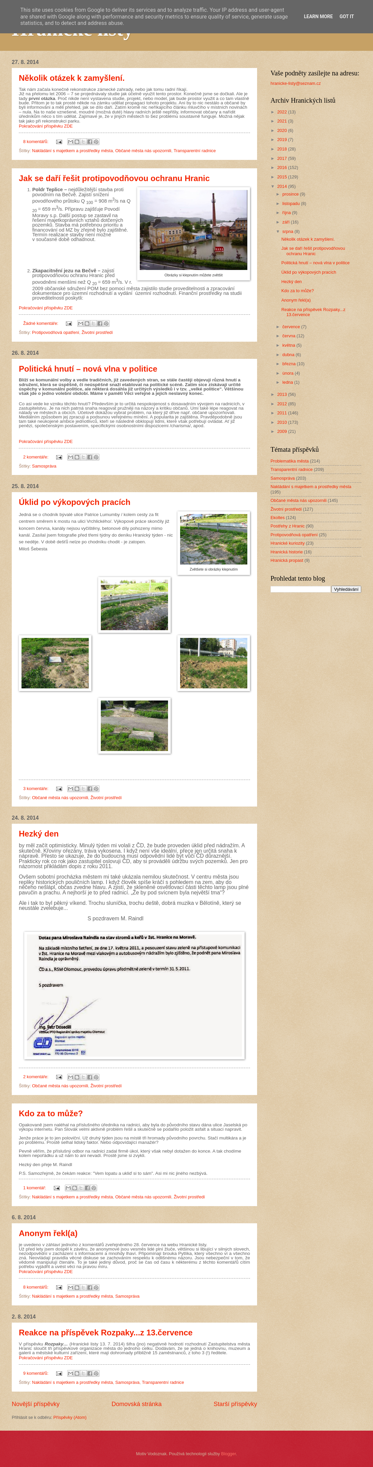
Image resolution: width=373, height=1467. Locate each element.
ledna (288, 382)
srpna (288, 231)
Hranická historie (287, 551)
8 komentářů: (36, 141)
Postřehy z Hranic (288, 525)
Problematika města (290, 461)
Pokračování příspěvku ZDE (46, 126)
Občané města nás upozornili (143, 150)
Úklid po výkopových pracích (74, 502)
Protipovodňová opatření (55, 332)
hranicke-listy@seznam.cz (296, 83)
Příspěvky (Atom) (70, 1417)
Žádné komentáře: (41, 323)
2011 (282, 412)
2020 (282, 130)
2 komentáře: (36, 456)
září (286, 222)
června (289, 335)
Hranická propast (287, 560)
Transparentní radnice (195, 150)
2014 (282, 186)
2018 (282, 148)
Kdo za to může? (51, 1113)
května (289, 345)
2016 (282, 167)
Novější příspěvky (35, 1404)
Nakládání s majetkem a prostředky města (72, 150)
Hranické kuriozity (288, 543)
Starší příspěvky (235, 1404)
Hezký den (39, 833)
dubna (288, 354)
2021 (282, 121)
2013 (282, 394)
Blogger (228, 1453)
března (289, 363)
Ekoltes (278, 517)
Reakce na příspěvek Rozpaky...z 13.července (106, 1332)
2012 (282, 403)
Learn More (318, 16)
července (291, 326)
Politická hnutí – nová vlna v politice (88, 368)
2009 (282, 431)
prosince (291, 194)
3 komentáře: (36, 788)
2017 (282, 158)
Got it (346, 16)
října (287, 212)
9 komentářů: (36, 1373)
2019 (282, 139)
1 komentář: (35, 1187)
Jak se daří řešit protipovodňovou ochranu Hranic (114, 178)
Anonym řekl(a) (48, 1233)
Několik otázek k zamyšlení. (72, 77)
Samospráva (44, 466)
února (288, 373)
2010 (282, 422)
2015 (282, 176)
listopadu (291, 203)
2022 (282, 111)
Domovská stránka (137, 1404)
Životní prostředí (97, 332)
